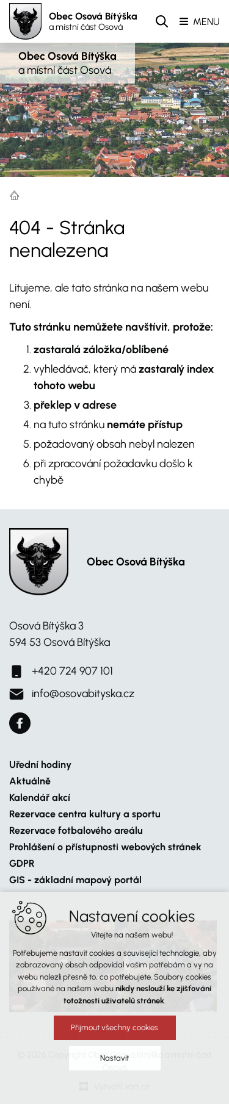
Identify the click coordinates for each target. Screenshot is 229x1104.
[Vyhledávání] (162, 21)
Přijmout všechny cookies (114, 1033)
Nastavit (114, 1063)
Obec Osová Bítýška (93, 21)
